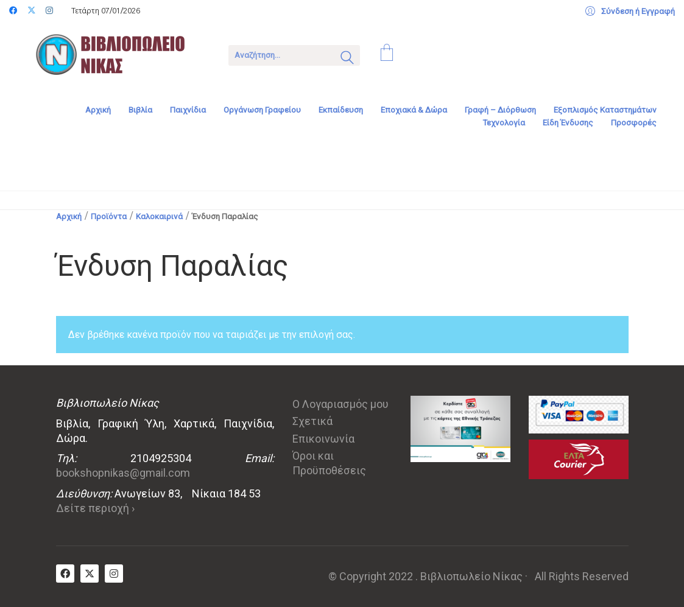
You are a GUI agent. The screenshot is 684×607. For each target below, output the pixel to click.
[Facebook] (65, 573)
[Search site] (347, 59)
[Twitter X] (89, 573)
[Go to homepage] (118, 54)
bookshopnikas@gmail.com (123, 472)
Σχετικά (312, 421)
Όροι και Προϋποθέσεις (329, 463)
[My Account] (630, 11)
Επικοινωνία (323, 438)
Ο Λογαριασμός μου (340, 404)
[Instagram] (114, 573)
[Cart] (386, 54)
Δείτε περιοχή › (95, 508)
